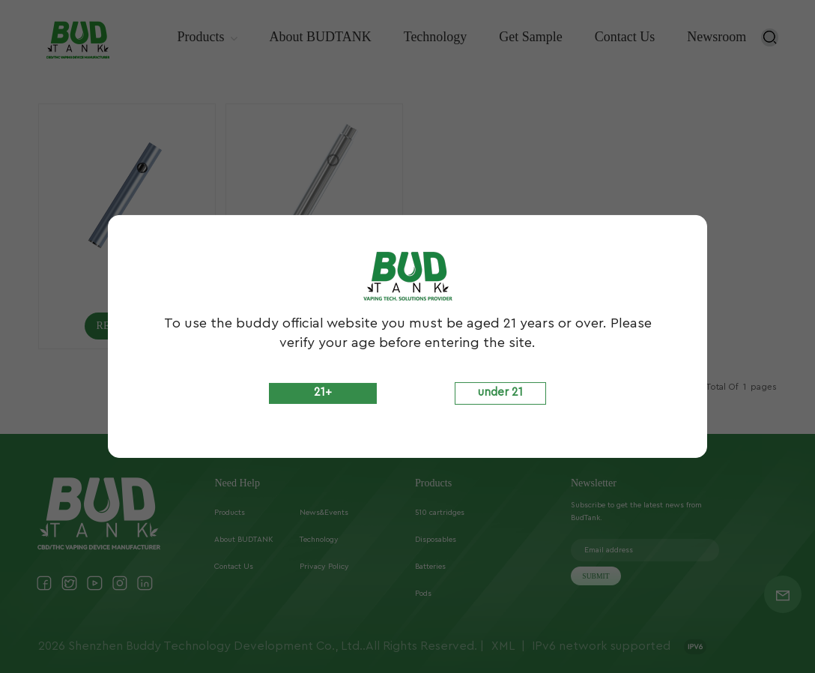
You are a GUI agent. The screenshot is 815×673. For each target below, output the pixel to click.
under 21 (500, 392)
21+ (323, 392)
